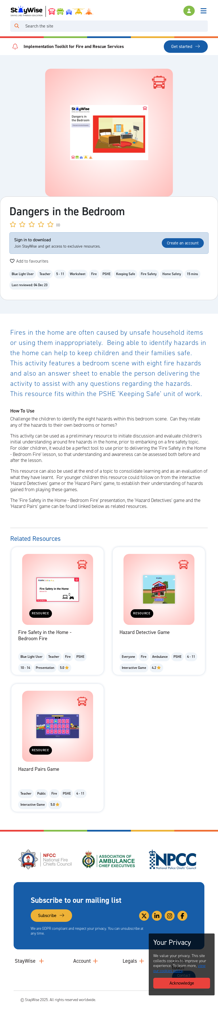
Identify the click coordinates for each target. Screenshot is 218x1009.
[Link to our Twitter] (144, 916)
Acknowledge (181, 983)
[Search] (115, 26)
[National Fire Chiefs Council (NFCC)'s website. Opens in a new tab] (45, 859)
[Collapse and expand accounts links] (95, 961)
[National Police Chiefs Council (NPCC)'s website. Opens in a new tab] (172, 859)
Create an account (183, 243)
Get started (185, 46)
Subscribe (51, 915)
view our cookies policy (179, 968)
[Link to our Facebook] (182, 916)
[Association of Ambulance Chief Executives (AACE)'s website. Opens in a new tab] (109, 859)
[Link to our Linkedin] (157, 916)
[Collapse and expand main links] (41, 961)
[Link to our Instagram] (170, 916)
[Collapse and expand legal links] (141, 961)
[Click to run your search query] (16, 26)
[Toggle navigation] (203, 10)
